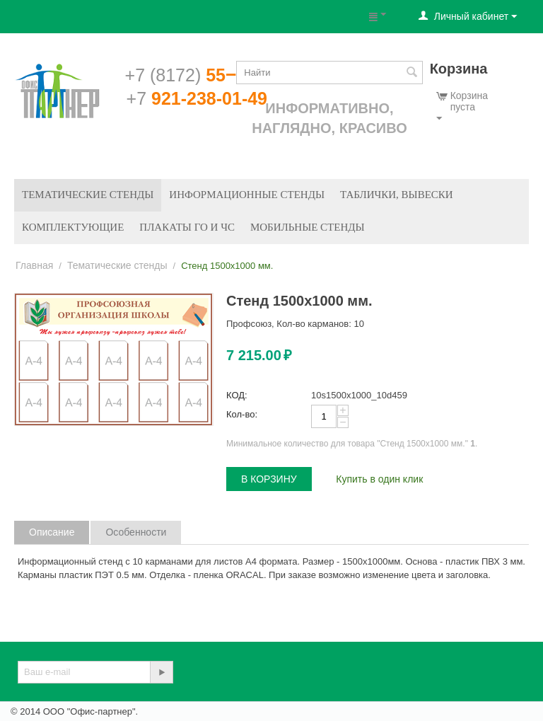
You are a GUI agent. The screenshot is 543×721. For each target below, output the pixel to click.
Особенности (135, 532)
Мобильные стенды (307, 227)
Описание (51, 532)
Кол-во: (241, 414)
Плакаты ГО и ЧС (187, 227)
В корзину (269, 479)
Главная (34, 265)
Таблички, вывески (396, 194)
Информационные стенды (247, 194)
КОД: (236, 395)
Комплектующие (73, 227)
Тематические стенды (87, 194)
